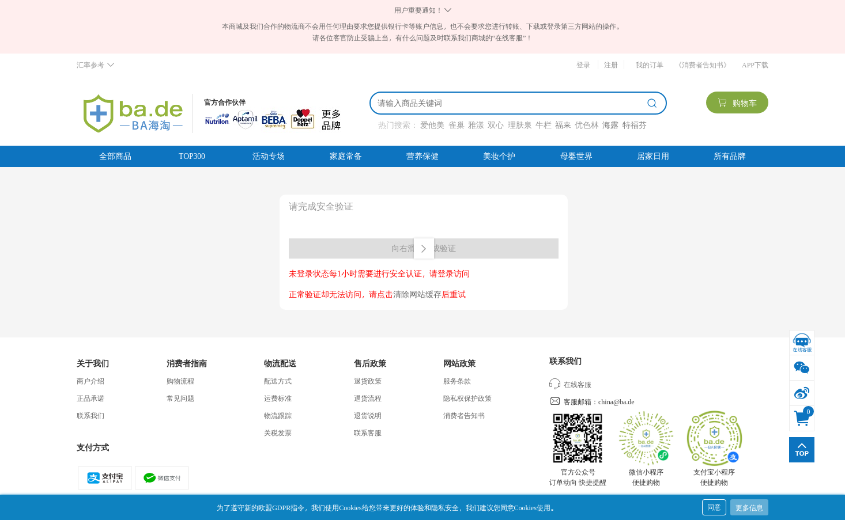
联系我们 (90, 415)
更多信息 (749, 507)
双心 (496, 124)
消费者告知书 (464, 415)
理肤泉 (520, 124)
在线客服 (570, 384)
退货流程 (368, 398)
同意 (714, 506)
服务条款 (457, 380)
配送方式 (278, 380)
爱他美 (432, 124)
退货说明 (368, 415)
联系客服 (368, 432)
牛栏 (543, 124)
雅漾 (476, 124)
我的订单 (649, 64)
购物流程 (180, 380)
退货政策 (368, 380)
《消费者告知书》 (702, 64)
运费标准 (278, 398)
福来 (563, 124)
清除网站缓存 (417, 294)
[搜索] (510, 103)
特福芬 (635, 124)
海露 (610, 124)
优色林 (587, 124)
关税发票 (278, 432)
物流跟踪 (278, 415)
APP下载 (755, 64)
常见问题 (180, 398)
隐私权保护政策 (467, 398)
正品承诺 (90, 398)
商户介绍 (90, 380)
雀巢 (456, 124)
